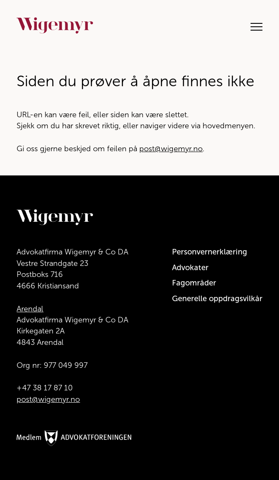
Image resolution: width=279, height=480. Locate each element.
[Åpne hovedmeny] (252, 26)
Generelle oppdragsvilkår (217, 298)
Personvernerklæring (209, 252)
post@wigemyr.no (171, 148)
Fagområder (194, 283)
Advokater (190, 267)
